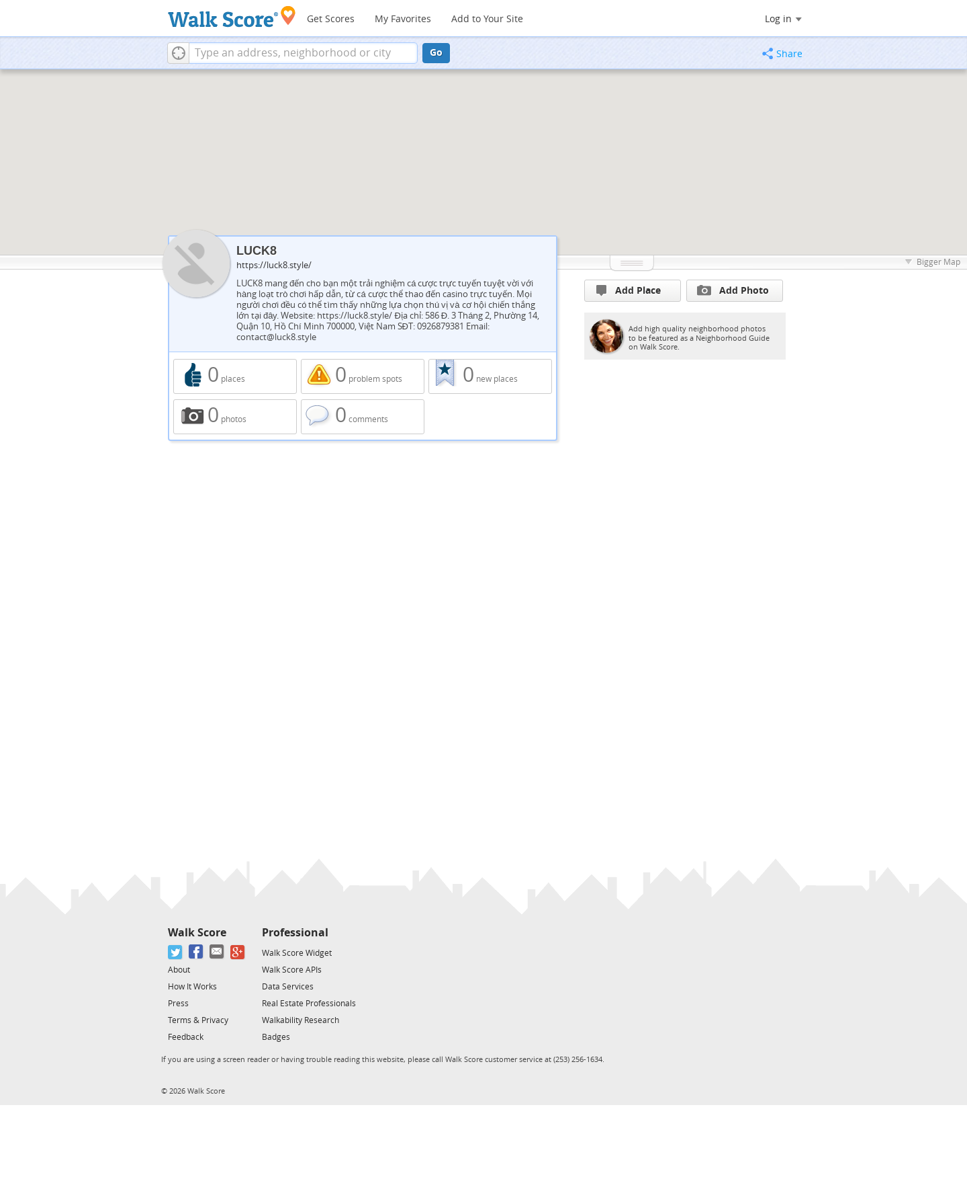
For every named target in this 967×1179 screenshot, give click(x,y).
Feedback (185, 1037)
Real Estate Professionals (309, 1003)
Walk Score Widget (297, 953)
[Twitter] (175, 952)
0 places (235, 376)
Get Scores (331, 19)
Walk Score (197, 932)
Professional (295, 932)
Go (436, 52)
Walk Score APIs (292, 970)
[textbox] (303, 53)
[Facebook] (196, 952)
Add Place (628, 290)
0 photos (235, 417)
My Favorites (403, 19)
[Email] (217, 952)
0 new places (490, 376)
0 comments (363, 417)
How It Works (192, 986)
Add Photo (733, 290)
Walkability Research (300, 1020)
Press (178, 1003)
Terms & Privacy (198, 1020)
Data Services (288, 986)
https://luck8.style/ (274, 265)
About (179, 970)
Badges (276, 1037)
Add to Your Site (487, 19)
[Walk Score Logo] (232, 16)
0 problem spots (363, 376)
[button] (178, 53)
